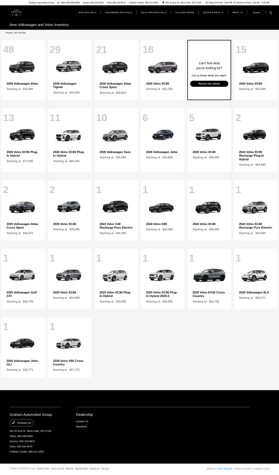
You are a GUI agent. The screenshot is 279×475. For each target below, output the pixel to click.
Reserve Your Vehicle (209, 83)
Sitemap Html (81, 468)
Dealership (84, 415)
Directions (81, 426)
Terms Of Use (57, 468)
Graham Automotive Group (22, 468)
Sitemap (69, 468)
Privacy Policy (43, 468)
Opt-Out (105, 468)
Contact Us (21, 422)
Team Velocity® (225, 469)
